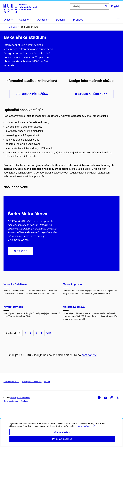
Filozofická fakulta (11, 433)
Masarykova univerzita (31, 433)
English (115, 6)
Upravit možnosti (86, 481)
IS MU (47, 433)
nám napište (89, 406)
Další (49, 384)
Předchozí (10, 384)
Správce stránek (11, 452)
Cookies (24, 452)
